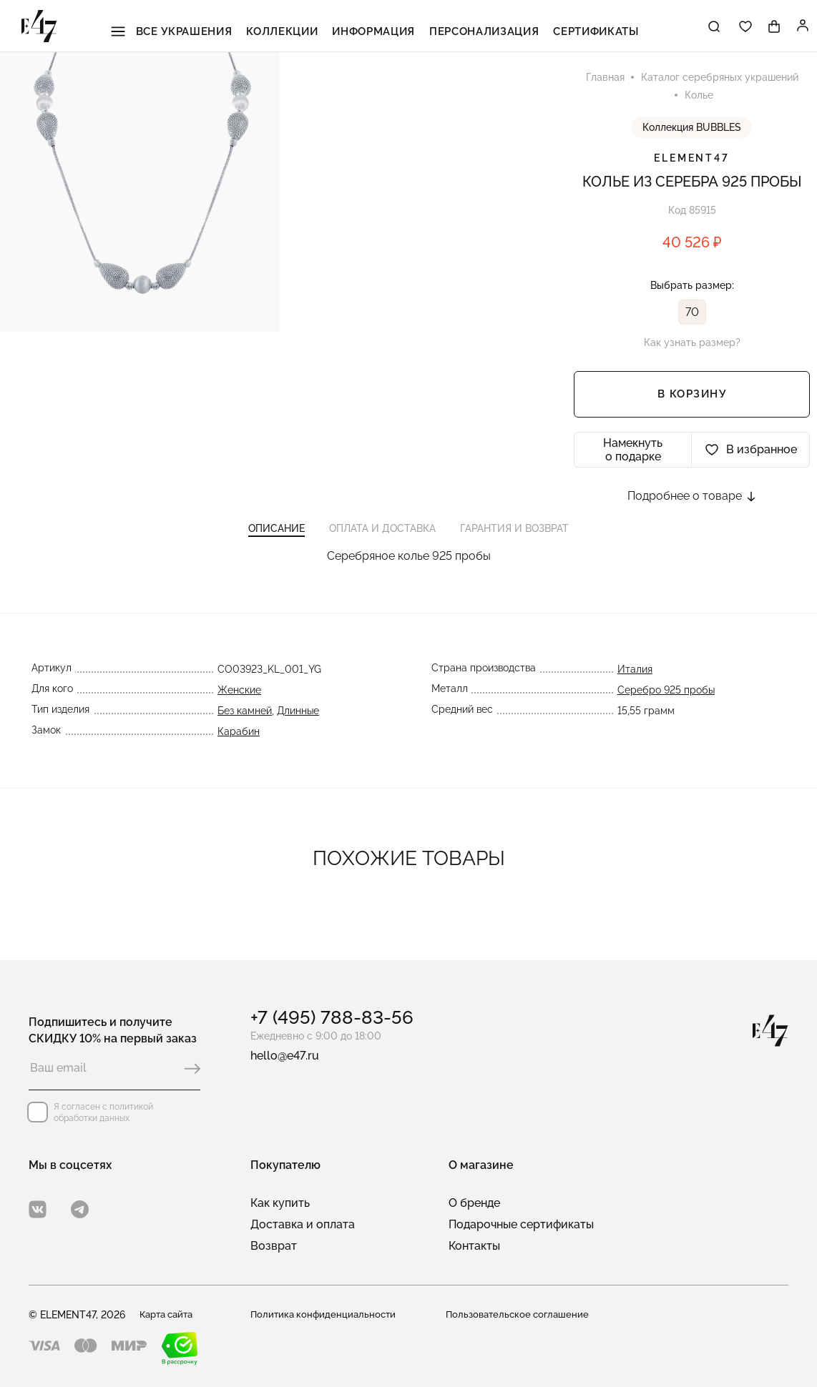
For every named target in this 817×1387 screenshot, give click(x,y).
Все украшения (194, 28)
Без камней (243, 723)
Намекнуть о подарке (632, 452)
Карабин (237, 743)
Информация (375, 28)
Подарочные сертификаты (521, 1224)
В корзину (692, 397)
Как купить (280, 1203)
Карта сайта (170, 1315)
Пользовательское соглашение (521, 1315)
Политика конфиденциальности (325, 1315)
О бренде (474, 1203)
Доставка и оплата (302, 1224)
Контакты (474, 1246)
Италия (636, 681)
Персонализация (474, 28)
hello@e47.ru (284, 1055)
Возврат (273, 1246)
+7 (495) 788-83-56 (332, 1017)
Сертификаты (575, 28)
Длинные (296, 723)
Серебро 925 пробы (667, 702)
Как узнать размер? (692, 345)
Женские (238, 702)
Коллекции (294, 28)
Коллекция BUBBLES (691, 130)
